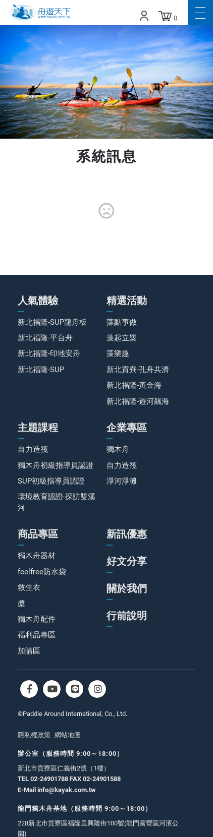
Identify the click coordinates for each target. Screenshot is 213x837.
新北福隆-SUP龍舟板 (52, 322)
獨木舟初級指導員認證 (55, 465)
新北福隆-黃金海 (134, 385)
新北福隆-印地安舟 (49, 353)
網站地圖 (68, 735)
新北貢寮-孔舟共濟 (138, 369)
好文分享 (127, 561)
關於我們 (127, 588)
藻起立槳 (122, 337)
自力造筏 (33, 449)
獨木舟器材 (37, 555)
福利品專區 (37, 634)
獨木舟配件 (37, 619)
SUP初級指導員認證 (51, 481)
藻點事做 (122, 322)
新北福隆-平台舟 (45, 337)
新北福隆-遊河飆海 (138, 401)
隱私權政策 (34, 735)
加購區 (29, 650)
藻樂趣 (118, 353)
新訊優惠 (127, 534)
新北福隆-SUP (41, 369)
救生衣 (29, 587)
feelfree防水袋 (42, 571)
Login (143, 15)
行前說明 (127, 616)
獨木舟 (118, 449)
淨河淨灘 (122, 481)
